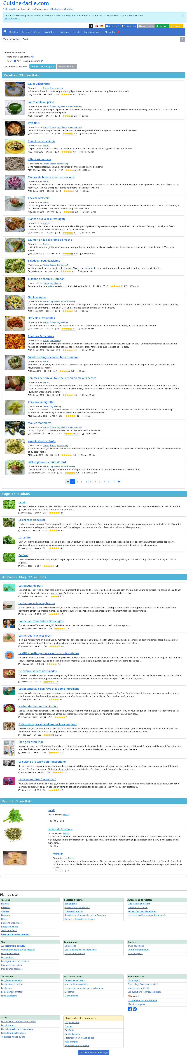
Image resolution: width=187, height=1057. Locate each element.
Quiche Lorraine (72, 1034)
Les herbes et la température (36, 603)
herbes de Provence (60, 829)
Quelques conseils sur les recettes (18, 949)
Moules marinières (39, 423)
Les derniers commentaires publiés (18, 1021)
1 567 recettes (10, 9)
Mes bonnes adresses (12, 968)
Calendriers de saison (11, 965)
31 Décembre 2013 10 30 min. (105, 286)
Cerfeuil (23, 555)
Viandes (5, 911)
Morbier (58, 853)
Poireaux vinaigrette (40, 402)
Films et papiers (9, 995)
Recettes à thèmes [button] (31, 32)
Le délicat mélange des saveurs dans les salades (48, 653)
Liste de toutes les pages (13, 1032)
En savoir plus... (12, 18)
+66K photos (55, 9)
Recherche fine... (67, 66)
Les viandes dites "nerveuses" (37, 779)
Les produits (7, 957)
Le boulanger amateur (12, 991)
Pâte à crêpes (71, 1041)
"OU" (9, 60)
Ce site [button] (77, 32)
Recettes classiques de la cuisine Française (85, 915)
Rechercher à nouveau (15, 66)
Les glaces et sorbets (11, 980)
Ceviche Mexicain (39, 198)
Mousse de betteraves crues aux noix (51, 177)
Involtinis (34, 123)
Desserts (5, 915)
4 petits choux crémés (42, 441)
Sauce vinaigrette (39, 84)
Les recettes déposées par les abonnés (147, 915)
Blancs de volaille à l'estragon (46, 219)
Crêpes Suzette (72, 1022)
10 (114, 481)
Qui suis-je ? (112, 26)
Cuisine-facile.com (26, 3)
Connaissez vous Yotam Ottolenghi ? (41, 621)
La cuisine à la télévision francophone (42, 761)
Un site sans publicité (138, 988)
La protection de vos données (142, 1000)
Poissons (5, 907)
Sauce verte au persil (41, 102)
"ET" (19, 60)
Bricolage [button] (65, 32)
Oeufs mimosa (37, 297)
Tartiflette (69, 1030)
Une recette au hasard (139, 903)
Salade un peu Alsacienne (44, 260)
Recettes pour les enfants (77, 907)
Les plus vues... (8, 1025)
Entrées (5, 903)
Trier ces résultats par (42, 66)
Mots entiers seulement (20, 56)
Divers (4, 919)
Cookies (68, 1026)
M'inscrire (69, 991)
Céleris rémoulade (39, 159)
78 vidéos (68, 9)
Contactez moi (129, 26)
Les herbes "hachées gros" (35, 635)
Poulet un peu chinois (41, 141)
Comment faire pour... (138, 949)
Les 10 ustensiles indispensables (81, 949)
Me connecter (71, 995)
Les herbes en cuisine (31, 520)
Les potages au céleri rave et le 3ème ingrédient (48, 688)
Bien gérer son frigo (31, 742)
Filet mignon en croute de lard (47, 462)
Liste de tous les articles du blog (17, 1029)
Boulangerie (71, 903)
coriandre (24, 537)
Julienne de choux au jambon (46, 279)
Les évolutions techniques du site (144, 991)
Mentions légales (136, 1004)
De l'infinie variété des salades (37, 671)
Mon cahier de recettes (76, 984)
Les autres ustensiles (75, 953)
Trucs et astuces (9, 930)
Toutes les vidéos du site (13, 1036)
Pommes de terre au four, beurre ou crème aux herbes (62, 378)
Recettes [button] (13, 32)
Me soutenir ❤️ (112, 32)
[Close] (183, 15)
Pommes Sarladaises (41, 336)
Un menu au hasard (138, 907)
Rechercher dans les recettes (142, 911)
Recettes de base (9, 926)
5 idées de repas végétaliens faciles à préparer (47, 724)
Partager (161, 26)
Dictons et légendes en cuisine (80, 919)
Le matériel (70, 945)
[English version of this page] (96, 26)
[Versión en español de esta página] (101, 26)
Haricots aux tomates (41, 318)
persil (21, 502)
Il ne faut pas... (135, 953)
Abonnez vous (146, 26)
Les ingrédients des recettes (15, 961)
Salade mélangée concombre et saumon (53, 357)
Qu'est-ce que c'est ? (75, 980)
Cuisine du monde (74, 911)
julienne (89, 268)
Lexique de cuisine (10, 953)
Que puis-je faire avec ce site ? (143, 984)
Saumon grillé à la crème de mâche (50, 239)
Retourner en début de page (94, 1052)
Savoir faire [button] (50, 32)
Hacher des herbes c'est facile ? (38, 706)
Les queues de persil (31, 585)
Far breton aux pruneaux (77, 1045)
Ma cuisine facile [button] (92, 32)
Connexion (176, 26)
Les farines (6, 988)
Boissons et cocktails (11, 922)
